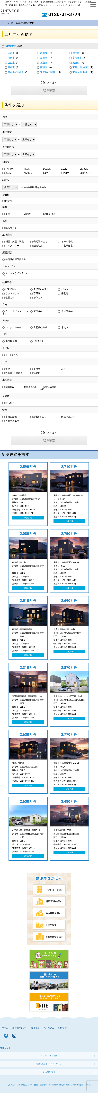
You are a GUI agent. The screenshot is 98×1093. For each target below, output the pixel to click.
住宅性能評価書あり (14, 259)
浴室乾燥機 (9, 341)
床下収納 (36, 311)
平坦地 (35, 369)
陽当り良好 (9, 227)
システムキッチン (13, 327)
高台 (62, 369)
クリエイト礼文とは (49, 1056)
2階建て (26, 214)
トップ (5, 23)
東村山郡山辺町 (80, 67)
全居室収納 (65, 311)
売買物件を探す (19, 1028)
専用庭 (35, 293)
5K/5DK (63, 173)
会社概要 (35, 1028)
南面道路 (8, 386)
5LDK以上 (83, 173)
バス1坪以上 (38, 341)
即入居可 (8, 402)
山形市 (11, 52)
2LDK (62, 168)
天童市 (75, 62)
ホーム (5, 1028)
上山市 (11, 62)
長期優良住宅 (38, 241)
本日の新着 (9, 416)
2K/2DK (45, 168)
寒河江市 (77, 57)
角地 (6, 369)
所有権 (7, 201)
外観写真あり (10, 420)
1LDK (25, 168)
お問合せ (62, 1028)
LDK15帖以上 (10, 289)
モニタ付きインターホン (15, 274)
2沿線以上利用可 (12, 373)
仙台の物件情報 (49, 1072)
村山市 (43, 62)
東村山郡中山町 (16, 72)
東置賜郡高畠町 (48, 72)
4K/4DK (26, 173)
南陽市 (43, 67)
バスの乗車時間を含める (32, 187)
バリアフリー (10, 245)
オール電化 (65, 241)
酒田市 (11, 57)
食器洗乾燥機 (38, 327)
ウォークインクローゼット (15, 312)
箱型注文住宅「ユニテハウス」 (49, 1064)
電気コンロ (65, 327)
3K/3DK (82, 168)
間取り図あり (66, 416)
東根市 (11, 67)
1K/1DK (7, 168)
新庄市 (43, 57)
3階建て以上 (47, 214)
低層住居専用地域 (48, 387)
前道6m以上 (28, 386)
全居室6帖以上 (39, 289)
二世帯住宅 (65, 245)
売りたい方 (49, 1028)
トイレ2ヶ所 (10, 355)
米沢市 (43, 52)
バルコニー (65, 289)
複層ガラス (9, 297)
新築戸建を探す (24, 23)
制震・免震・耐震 (13, 241)
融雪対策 (36, 245)
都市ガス (36, 297)
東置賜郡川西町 (80, 72)
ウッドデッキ (10, 293)
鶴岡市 (75, 52)
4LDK (44, 173)
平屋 (6, 214)
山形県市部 (9, 46)
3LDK (6, 173)
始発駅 (35, 373)
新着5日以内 (38, 416)
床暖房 (63, 293)
